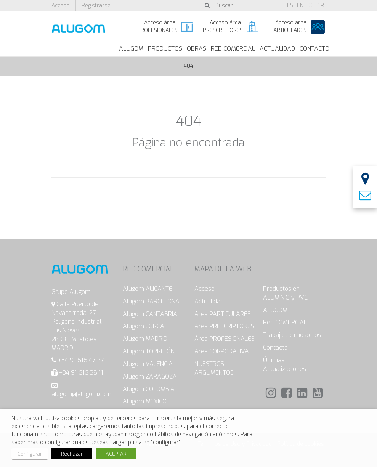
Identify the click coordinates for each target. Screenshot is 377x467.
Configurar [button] (30, 454)
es (290, 5)
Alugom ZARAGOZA (150, 376)
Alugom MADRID (145, 339)
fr (321, 5)
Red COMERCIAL (285, 322)
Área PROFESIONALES (224, 339)
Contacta (275, 347)
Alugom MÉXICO (145, 401)
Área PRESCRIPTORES (224, 326)
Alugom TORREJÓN (149, 351)
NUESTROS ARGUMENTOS (214, 368)
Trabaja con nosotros (292, 335)
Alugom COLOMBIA (149, 389)
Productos (165, 49)
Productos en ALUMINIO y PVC (285, 293)
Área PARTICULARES (222, 314)
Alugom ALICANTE (147, 289)
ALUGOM (131, 49)
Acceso (60, 5)
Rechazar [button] (72, 454)
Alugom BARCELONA (151, 301)
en (300, 5)
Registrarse (96, 5)
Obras (196, 49)
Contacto (314, 49)
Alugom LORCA (143, 326)
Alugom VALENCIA (148, 364)
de (310, 5)
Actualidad (277, 49)
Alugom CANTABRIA (150, 314)
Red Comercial (233, 49)
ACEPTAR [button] (116, 454)
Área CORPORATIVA (221, 351)
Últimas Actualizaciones (284, 364)
